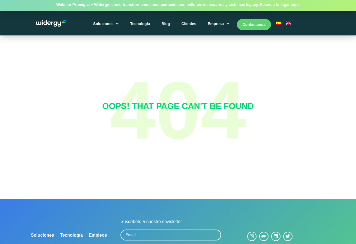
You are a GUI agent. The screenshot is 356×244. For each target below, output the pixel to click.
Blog (166, 25)
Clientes (189, 25)
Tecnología (141, 25)
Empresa (219, 25)
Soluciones (106, 25)
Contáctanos (254, 25)
